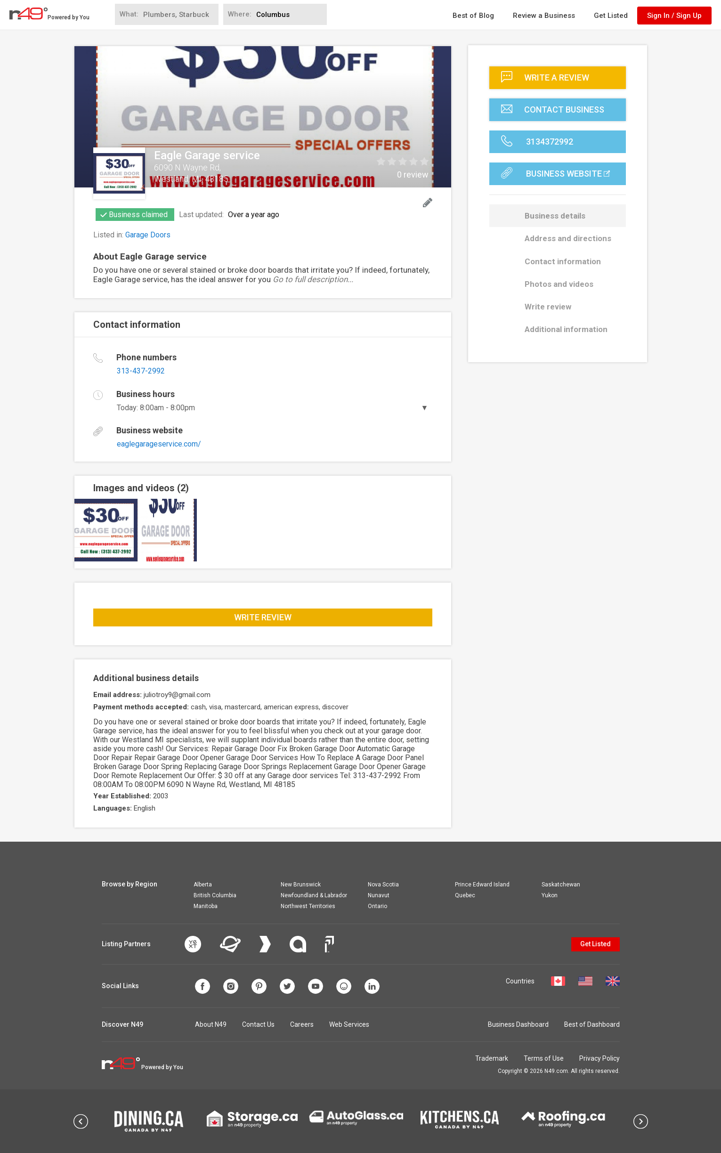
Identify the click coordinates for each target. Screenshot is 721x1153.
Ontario (377, 906)
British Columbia (215, 895)
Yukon (550, 895)
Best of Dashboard (592, 1024)
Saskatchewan (561, 884)
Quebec (465, 895)
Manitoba (206, 906)
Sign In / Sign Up (674, 15)
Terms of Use (544, 1058)
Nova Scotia (383, 884)
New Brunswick (301, 884)
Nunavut (378, 895)
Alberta (203, 884)
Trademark (491, 1058)
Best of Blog (473, 15)
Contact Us (258, 1024)
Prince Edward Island (482, 884)
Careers (302, 1024)
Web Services (349, 1024)
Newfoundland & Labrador (314, 895)
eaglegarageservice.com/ (159, 443)
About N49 (211, 1024)
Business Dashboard (518, 1024)
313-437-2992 (141, 370)
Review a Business (544, 15)
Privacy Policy (599, 1058)
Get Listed (611, 15)
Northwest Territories (308, 906)
